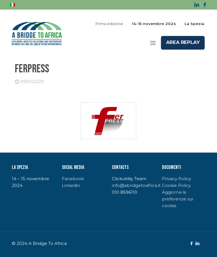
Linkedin (71, 185)
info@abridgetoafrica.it (136, 185)
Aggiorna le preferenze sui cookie (177, 198)
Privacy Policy (176, 178)
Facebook (73, 178)
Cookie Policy (176, 185)
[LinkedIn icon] (197, 243)
